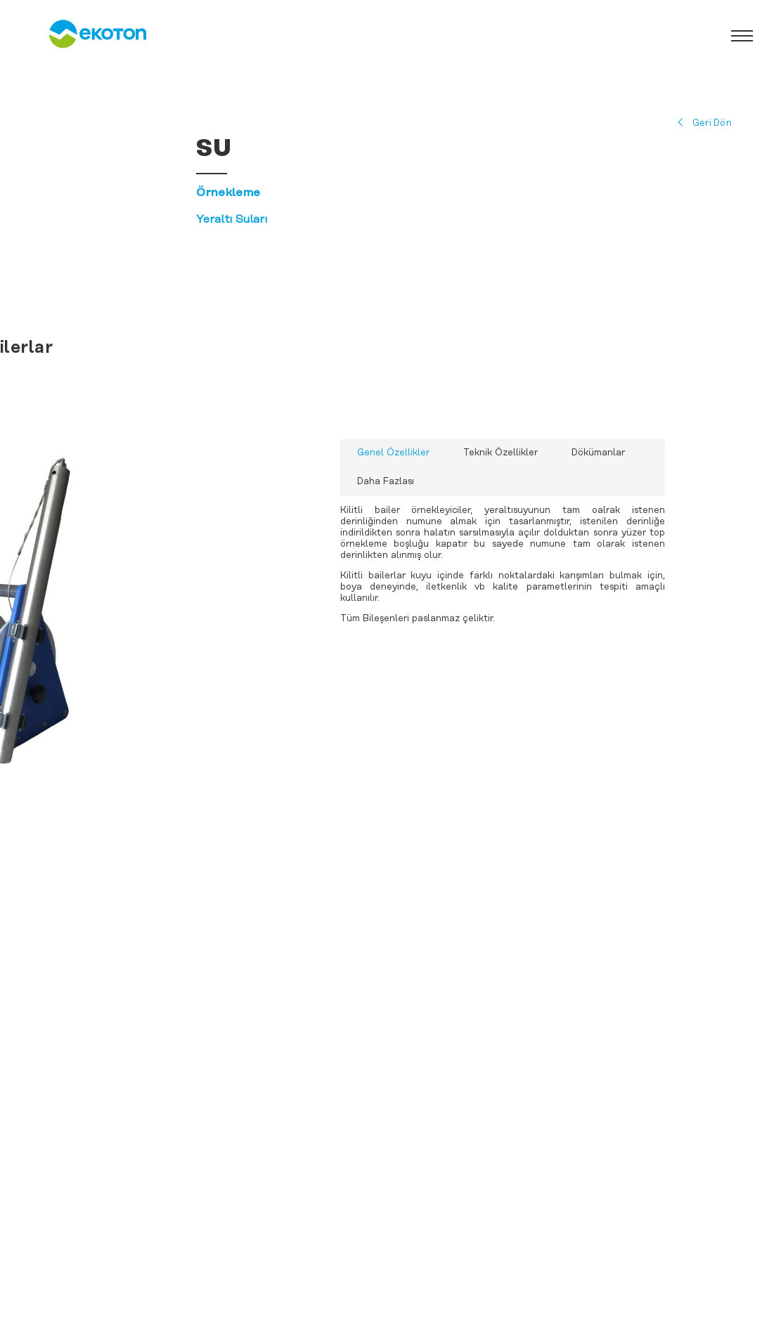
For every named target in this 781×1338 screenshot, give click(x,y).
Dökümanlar (598, 452)
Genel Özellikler (393, 452)
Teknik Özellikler (500, 452)
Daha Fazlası (385, 481)
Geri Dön (712, 123)
